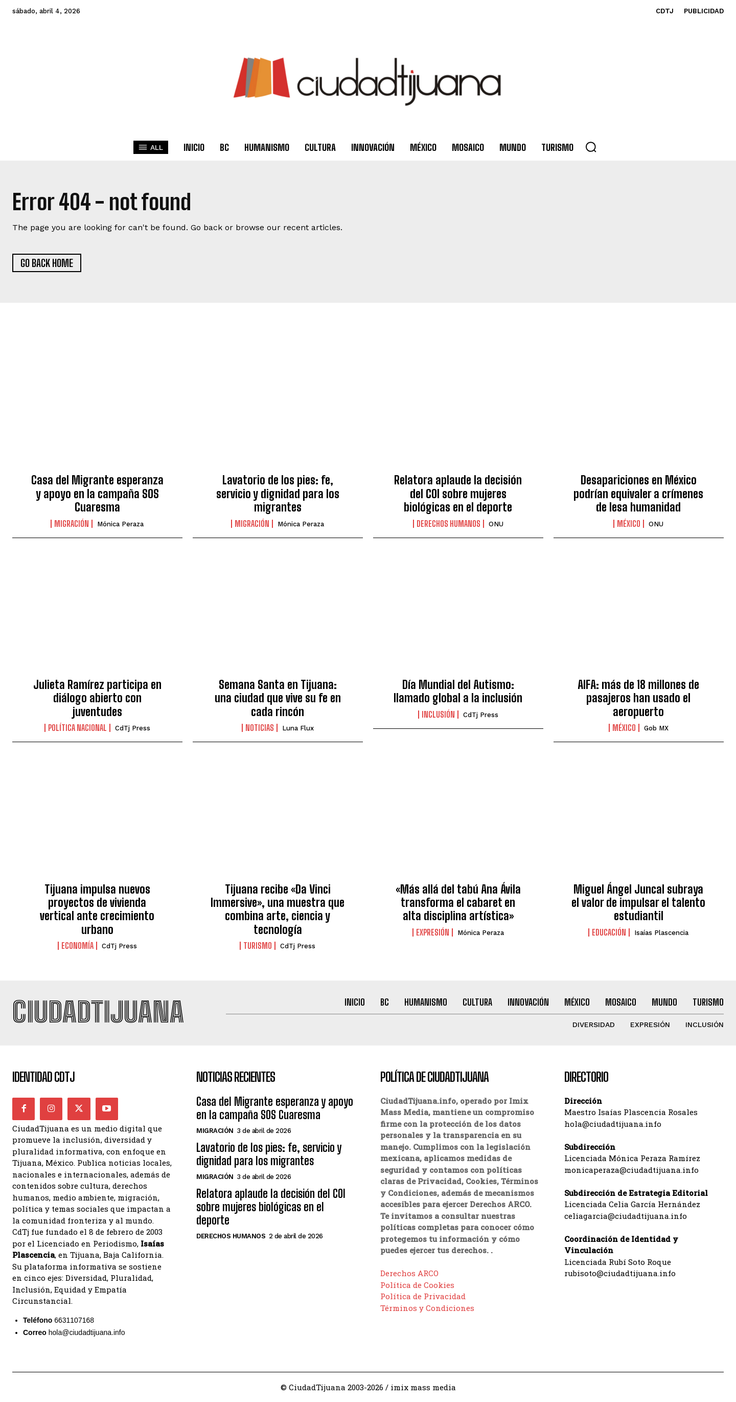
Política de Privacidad (423, 1297)
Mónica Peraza (120, 524)
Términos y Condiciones (427, 1308)
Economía (77, 946)
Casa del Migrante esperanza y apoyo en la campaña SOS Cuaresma (97, 493)
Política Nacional (77, 728)
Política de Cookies (417, 1285)
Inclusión (438, 714)
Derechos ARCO (409, 1274)
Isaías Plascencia (661, 933)
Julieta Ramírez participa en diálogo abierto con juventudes (97, 698)
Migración (71, 524)
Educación (609, 932)
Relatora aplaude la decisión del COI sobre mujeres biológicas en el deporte (458, 493)
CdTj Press (132, 728)
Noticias (259, 728)
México (628, 524)
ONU (496, 524)
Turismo (257, 946)
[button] (591, 147)
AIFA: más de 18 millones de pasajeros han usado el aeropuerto (638, 698)
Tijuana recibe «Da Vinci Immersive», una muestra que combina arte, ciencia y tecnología (277, 909)
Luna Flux (298, 728)
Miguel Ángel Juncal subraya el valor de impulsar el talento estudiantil (638, 902)
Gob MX (656, 728)
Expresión (432, 932)
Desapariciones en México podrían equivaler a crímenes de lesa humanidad (638, 493)
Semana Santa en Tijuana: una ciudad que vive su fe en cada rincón (278, 698)
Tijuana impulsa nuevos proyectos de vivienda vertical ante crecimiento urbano (97, 909)
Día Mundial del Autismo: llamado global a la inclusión (458, 691)
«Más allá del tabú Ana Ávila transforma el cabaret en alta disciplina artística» (458, 902)
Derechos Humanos (448, 524)
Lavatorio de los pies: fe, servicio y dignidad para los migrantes (277, 493)
